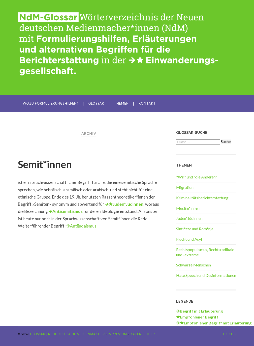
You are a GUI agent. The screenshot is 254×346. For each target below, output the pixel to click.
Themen (121, 103)
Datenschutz (143, 334)
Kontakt (147, 103)
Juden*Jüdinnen (189, 218)
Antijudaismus (83, 226)
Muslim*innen (187, 208)
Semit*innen (45, 164)
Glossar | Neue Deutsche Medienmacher (67, 334)
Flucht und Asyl (189, 239)
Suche (226, 142)
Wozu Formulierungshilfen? (50, 103)
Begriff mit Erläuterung (201, 311)
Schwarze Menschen (193, 264)
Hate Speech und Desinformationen (206, 275)
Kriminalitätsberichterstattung (202, 197)
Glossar (96, 103)
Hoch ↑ (229, 334)
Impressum (117, 334)
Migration (184, 187)
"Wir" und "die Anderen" (196, 176)
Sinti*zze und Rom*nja (194, 228)
